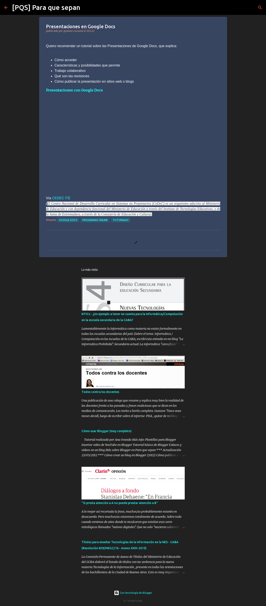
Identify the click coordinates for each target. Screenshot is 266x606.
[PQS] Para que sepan (46, 7)
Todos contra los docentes (100, 392)
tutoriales (121, 220)
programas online (95, 220)
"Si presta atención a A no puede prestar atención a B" (119, 503)
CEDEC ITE (61, 198)
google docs (68, 220)
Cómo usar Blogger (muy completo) (106, 431)
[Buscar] (86, 7)
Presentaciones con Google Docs (74, 90)
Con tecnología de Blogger (133, 592)
